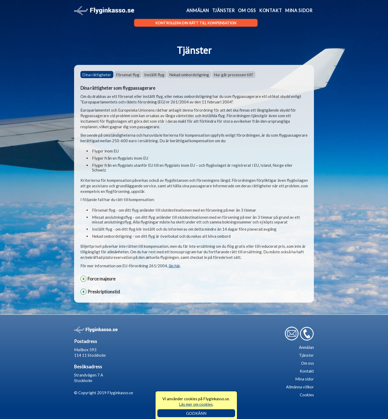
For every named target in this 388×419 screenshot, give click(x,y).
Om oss (247, 10)
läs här (174, 265)
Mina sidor (299, 10)
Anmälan (197, 10)
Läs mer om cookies (196, 404)
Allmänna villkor (300, 386)
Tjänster (223, 10)
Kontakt (270, 10)
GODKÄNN (196, 413)
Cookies (307, 394)
